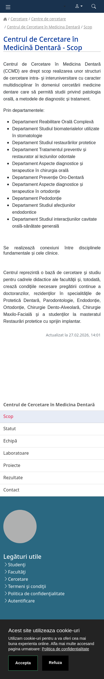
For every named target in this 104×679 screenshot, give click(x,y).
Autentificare (21, 601)
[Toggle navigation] (8, 6)
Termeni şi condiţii (27, 586)
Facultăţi (17, 572)
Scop (88, 26)
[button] (78, 6)
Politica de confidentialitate (65, 649)
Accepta (23, 663)
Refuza (55, 662)
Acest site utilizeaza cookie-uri (44, 630)
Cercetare (19, 18)
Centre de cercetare (48, 18)
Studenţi (17, 565)
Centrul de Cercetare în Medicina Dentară (43, 26)
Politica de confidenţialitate (36, 594)
